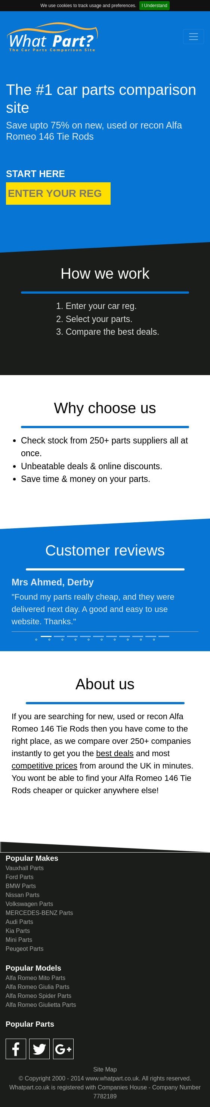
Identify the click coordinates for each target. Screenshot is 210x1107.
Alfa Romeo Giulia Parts (38, 987)
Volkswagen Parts (29, 904)
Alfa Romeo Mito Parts (35, 978)
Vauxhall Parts (25, 868)
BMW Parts (21, 886)
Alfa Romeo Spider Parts (38, 996)
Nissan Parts (23, 895)
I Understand (154, 5)
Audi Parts (19, 922)
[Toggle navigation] (193, 36)
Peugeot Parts (24, 949)
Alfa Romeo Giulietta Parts (41, 1005)
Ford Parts (20, 877)
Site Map (105, 1069)
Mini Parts (19, 940)
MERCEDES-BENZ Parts (39, 913)
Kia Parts (18, 931)
